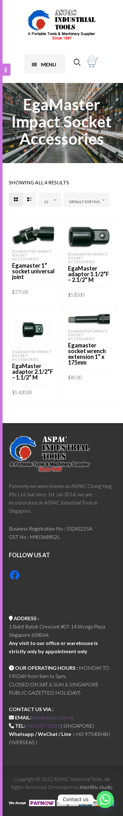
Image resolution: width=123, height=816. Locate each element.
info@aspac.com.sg (52, 717)
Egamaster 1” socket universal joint (33, 271)
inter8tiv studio (96, 787)
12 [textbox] (46, 202)
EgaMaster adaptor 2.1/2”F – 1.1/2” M (32, 371)
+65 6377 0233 (43, 726)
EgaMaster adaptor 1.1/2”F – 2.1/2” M (88, 274)
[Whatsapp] (105, 799)
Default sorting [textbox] (84, 202)
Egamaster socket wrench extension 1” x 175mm (87, 354)
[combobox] (49, 200)
